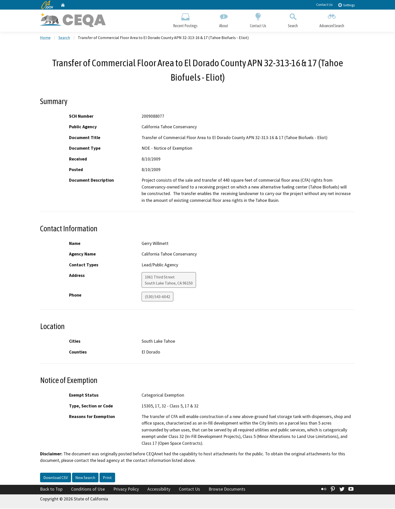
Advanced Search (332, 19)
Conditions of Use (88, 489)
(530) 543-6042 (157, 297)
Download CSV (55, 478)
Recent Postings (185, 19)
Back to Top (51, 489)
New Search (85, 478)
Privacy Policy (126, 489)
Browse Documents (227, 489)
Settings (346, 5)
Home (45, 38)
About (224, 19)
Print (107, 478)
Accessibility (158, 489)
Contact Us (324, 4)
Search (292, 19)
